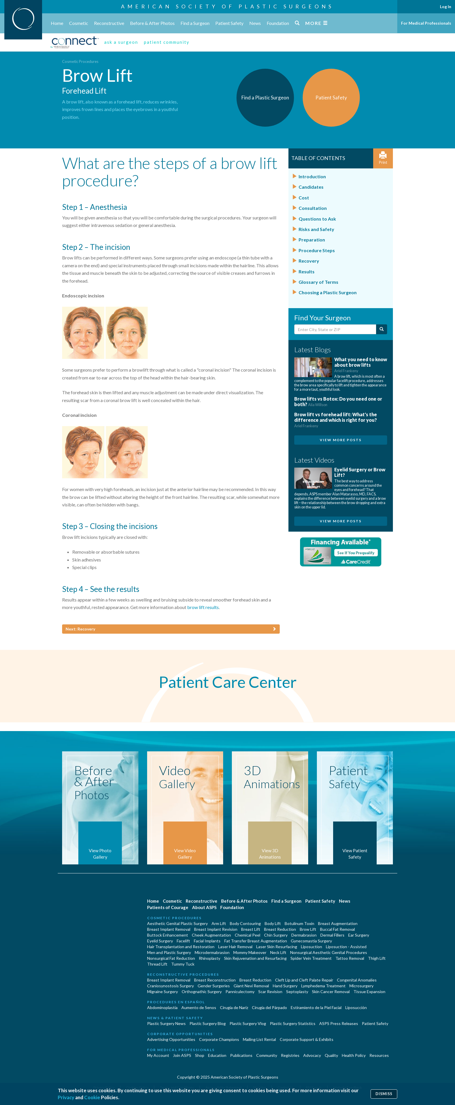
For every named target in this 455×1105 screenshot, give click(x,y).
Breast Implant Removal (168, 929)
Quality (331, 1055)
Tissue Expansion (369, 991)
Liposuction (311, 946)
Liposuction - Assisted (346, 946)
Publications (241, 1055)
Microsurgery (361, 985)
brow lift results (203, 607)
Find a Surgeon (195, 23)
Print (383, 158)
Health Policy (354, 1055)
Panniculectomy (239, 991)
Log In (445, 6)
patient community (166, 42)
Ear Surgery (358, 935)
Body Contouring (245, 923)
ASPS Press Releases (338, 1023)
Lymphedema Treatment (323, 985)
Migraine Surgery (162, 991)
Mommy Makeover (249, 952)
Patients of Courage (167, 907)
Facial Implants (207, 940)
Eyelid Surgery (160, 940)
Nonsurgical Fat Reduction (171, 958)
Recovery (309, 260)
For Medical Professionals (426, 23)
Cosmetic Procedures (80, 61)
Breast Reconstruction (215, 979)
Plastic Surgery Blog (207, 1023)
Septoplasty (297, 991)
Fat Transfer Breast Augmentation (255, 940)
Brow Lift (308, 929)
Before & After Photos (152, 23)
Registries (290, 1055)
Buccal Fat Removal (337, 929)
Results (307, 271)
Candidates (311, 187)
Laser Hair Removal (235, 946)
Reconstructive (109, 23)
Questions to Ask (317, 218)
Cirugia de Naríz (234, 1007)
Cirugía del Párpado (269, 1007)
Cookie (92, 1097)
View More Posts (341, 440)
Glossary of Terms (318, 282)
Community (266, 1055)
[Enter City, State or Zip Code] (335, 329)
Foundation (278, 23)
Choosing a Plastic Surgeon (328, 292)
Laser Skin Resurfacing (276, 946)
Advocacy (312, 1055)
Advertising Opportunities (171, 1039)
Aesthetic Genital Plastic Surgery (177, 923)
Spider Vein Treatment (311, 958)
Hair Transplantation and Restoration (180, 946)
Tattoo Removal (349, 958)
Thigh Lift (377, 958)
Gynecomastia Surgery (311, 940)
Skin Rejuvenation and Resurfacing (255, 958)
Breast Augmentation (338, 923)
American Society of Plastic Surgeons (227, 6)
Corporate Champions (219, 1039)
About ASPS (204, 907)
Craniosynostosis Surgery (170, 985)
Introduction (312, 176)
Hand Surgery (285, 985)
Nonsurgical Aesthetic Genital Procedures (328, 952)
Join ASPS (182, 1055)
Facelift (183, 940)
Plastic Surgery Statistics (292, 1023)
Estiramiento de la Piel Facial (316, 1007)
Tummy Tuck (182, 964)
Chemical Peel (247, 935)
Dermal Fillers (332, 935)
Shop (199, 1055)
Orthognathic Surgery (202, 991)
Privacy (66, 1097)
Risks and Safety (316, 229)
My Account (158, 1055)
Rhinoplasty (209, 958)
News (255, 23)
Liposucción (356, 1007)
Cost (304, 197)
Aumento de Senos (198, 1007)
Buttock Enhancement (167, 935)
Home (57, 23)
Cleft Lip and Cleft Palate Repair (304, 979)
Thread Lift (157, 964)
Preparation (312, 239)
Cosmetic (78, 23)
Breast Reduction (280, 929)
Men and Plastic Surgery (169, 952)
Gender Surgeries (214, 985)
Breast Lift (250, 929)
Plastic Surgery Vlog (248, 1023)
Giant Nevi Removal (251, 985)
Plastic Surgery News (166, 1023)
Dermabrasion (304, 935)
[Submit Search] (381, 329)
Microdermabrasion (212, 952)
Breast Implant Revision (215, 929)
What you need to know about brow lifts (360, 365)
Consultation (313, 208)
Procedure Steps (317, 250)
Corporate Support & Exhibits (306, 1039)
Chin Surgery (276, 935)
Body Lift (273, 923)
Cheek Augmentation (211, 935)
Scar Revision (270, 991)
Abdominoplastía (162, 1007)
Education (217, 1055)
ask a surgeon (121, 42)
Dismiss (383, 1094)
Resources (379, 1055)
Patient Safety (229, 23)
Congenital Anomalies (357, 979)
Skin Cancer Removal (331, 991)
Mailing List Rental (259, 1039)
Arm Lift (219, 923)
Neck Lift (278, 952)
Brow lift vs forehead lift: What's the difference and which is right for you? (335, 420)
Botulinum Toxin (299, 923)
